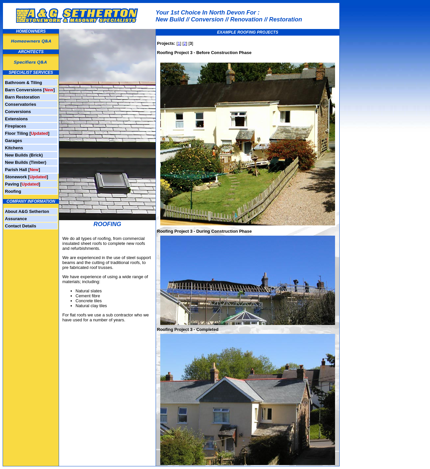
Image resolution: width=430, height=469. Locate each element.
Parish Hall (16, 169)
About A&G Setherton (27, 211)
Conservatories (20, 104)
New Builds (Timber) (25, 162)
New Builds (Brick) (24, 155)
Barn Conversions (23, 89)
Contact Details (20, 225)
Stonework (16, 176)
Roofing (13, 191)
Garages (13, 140)
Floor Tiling (16, 133)
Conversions (18, 111)
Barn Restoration (22, 97)
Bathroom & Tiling (23, 82)
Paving (12, 184)
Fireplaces (15, 126)
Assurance (16, 218)
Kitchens (14, 147)
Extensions (16, 118)
